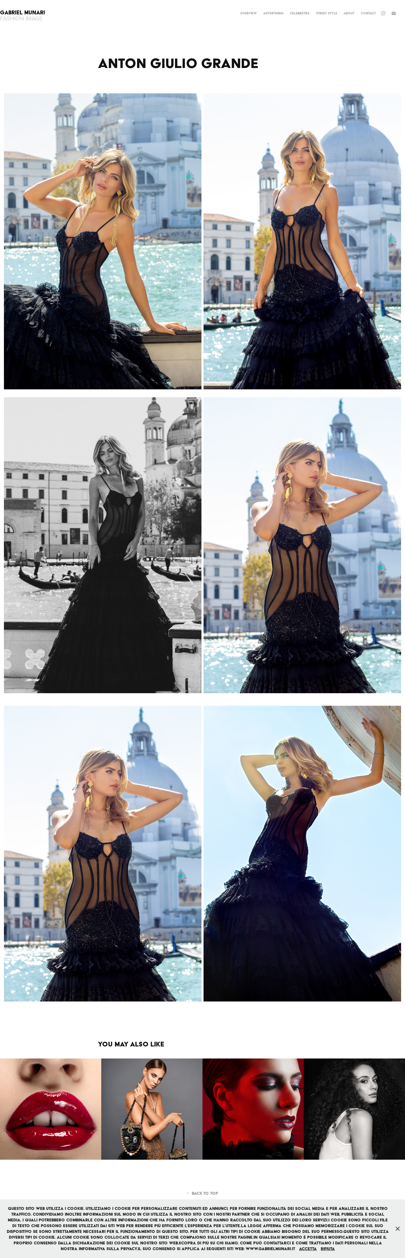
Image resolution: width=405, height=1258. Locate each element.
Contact (368, 13)
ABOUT (349, 13)
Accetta (308, 1248)
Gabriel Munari (23, 12)
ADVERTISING (273, 13)
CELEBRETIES (300, 13)
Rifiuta (328, 1248)
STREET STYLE (326, 13)
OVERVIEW (248, 13)
